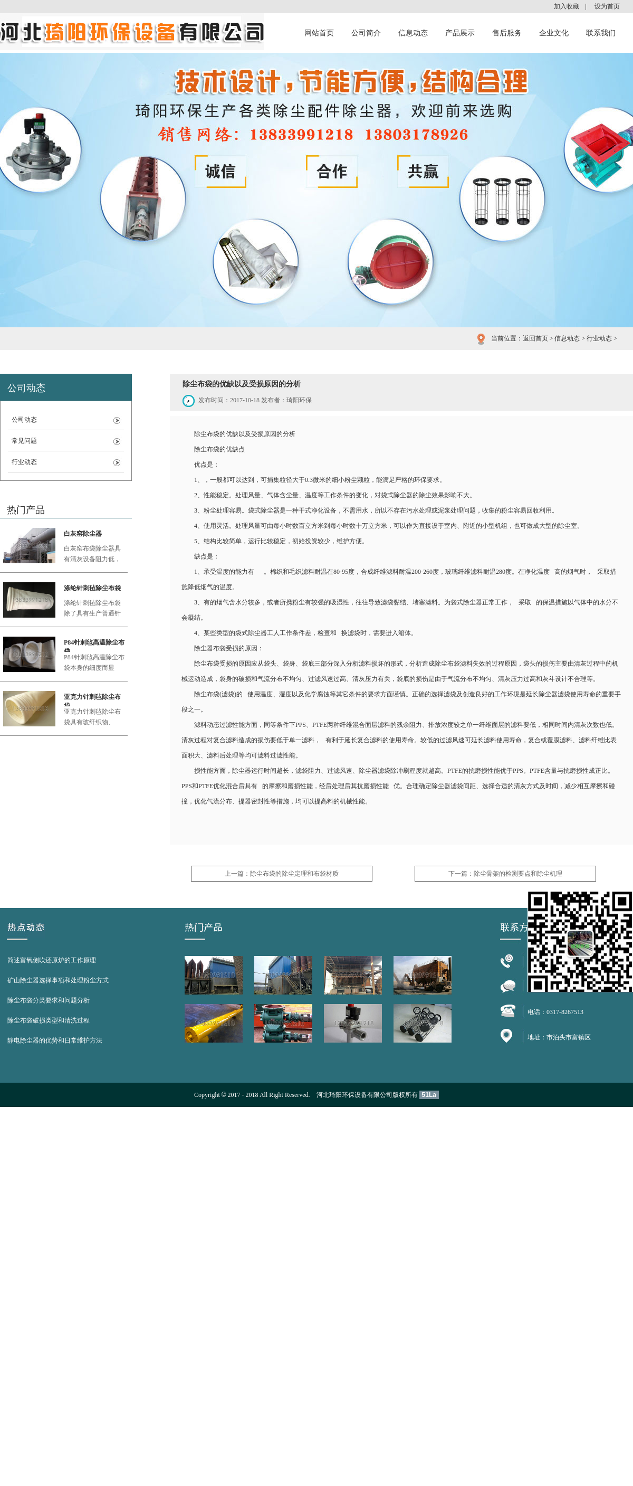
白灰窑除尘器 (83, 533)
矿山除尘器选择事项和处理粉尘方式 (58, 980)
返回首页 (535, 338)
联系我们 (601, 33)
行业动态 (599, 338)
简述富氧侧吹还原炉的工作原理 (51, 960)
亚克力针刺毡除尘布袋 (92, 699)
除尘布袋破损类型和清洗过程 (48, 1020)
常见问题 (24, 440)
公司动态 (24, 419)
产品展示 (460, 33)
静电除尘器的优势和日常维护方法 (54, 1040)
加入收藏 (566, 6)
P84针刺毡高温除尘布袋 (94, 645)
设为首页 (607, 6)
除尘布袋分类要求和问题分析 (48, 1000)
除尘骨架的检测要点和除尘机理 (518, 873)
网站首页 (319, 33)
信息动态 (413, 33)
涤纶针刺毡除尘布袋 (92, 588)
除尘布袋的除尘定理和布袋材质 (294, 873)
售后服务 (507, 33)
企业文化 (554, 33)
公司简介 (366, 33)
